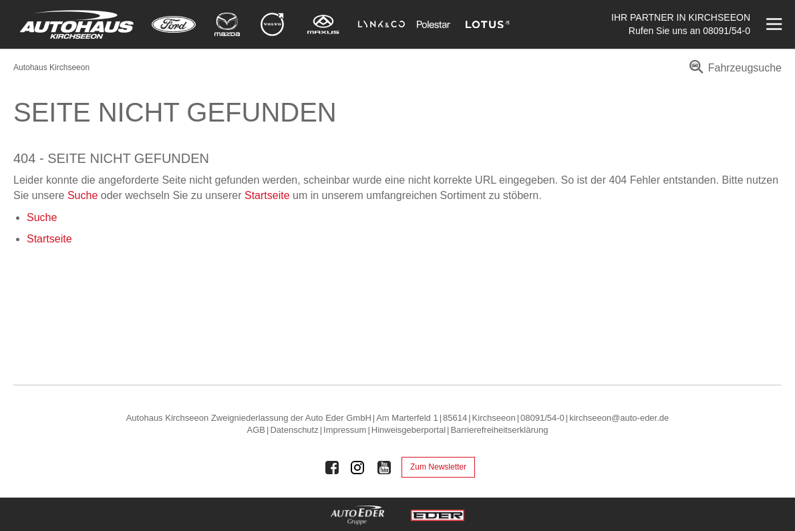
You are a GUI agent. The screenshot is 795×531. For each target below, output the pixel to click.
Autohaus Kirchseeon (51, 67)
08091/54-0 (726, 30)
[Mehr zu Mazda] (227, 24)
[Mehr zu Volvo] (272, 24)
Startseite (267, 195)
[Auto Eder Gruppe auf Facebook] (332, 467)
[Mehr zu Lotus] (488, 24)
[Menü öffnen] (773, 24)
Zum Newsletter (438, 467)
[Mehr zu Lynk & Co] (381, 24)
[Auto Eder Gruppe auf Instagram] (358, 467)
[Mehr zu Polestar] (433, 24)
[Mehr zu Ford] (174, 24)
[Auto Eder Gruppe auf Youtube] (384, 467)
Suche (82, 195)
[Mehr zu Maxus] (323, 24)
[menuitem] (733, 72)
